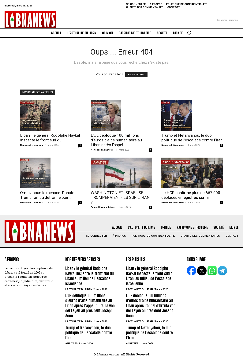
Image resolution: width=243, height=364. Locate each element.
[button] (189, 32)
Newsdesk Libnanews (31, 145)
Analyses (71, 343)
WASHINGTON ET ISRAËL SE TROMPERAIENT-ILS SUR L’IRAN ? (120, 197)
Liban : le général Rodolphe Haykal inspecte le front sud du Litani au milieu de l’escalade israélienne (89, 276)
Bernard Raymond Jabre (103, 207)
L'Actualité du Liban (78, 289)
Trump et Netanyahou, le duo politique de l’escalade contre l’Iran (191, 137)
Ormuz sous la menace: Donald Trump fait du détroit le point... (47, 195)
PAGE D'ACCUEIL (136, 74)
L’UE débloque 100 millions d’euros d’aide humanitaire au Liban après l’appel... (116, 140)
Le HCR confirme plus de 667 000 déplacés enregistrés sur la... (190, 195)
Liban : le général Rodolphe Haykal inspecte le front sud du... (50, 137)
